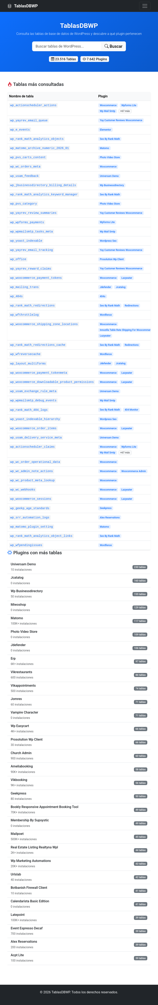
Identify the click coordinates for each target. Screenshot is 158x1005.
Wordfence (106, 314)
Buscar (113, 46)
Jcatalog (120, 287)
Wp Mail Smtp (107, 111)
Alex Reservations (110, 517)
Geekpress (106, 508)
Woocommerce (108, 105)
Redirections (131, 305)
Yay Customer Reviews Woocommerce (121, 120)
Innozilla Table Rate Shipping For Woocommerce (126, 330)
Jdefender (105, 287)
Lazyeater (126, 278)
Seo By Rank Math (110, 139)
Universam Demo (109, 176)
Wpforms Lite (128, 105)
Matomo (104, 148)
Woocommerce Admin (133, 471)
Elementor (105, 129)
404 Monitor (131, 409)
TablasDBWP (22, 5)
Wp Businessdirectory (112, 185)
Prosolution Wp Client (112, 259)
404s (102, 296)
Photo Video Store (110, 157)
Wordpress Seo (108, 240)
